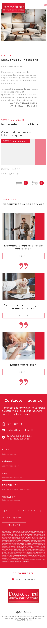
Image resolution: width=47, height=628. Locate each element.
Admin (31, 618)
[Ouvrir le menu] (45, 4)
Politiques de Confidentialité (33, 560)
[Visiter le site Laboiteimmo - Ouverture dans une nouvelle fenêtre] (23, 612)
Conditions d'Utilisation (8, 561)
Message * (8, 497)
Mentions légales (21, 618)
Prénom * (8, 462)
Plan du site (9, 618)
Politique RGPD (20, 620)
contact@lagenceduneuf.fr (20, 430)
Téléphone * (10, 485)
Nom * (5, 450)
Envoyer (13, 525)
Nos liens (38, 618)
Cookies (29, 620)
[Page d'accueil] (13, 8)
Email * (6, 473)
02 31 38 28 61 (14, 424)
